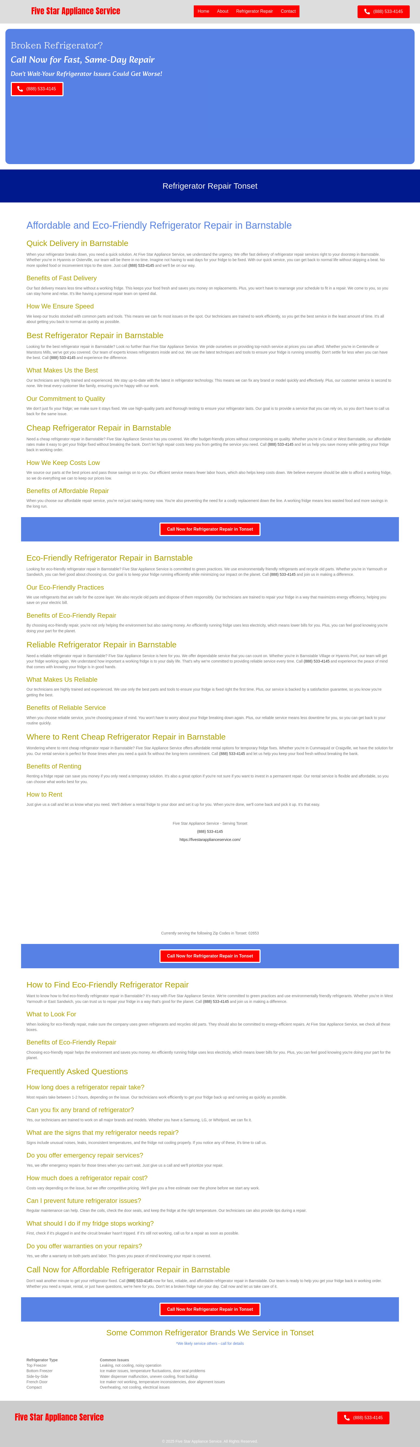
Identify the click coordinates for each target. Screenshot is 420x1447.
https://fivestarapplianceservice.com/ (210, 839)
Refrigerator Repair (254, 11)
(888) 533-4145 (141, 265)
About (222, 11)
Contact (288, 11)
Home (203, 11)
